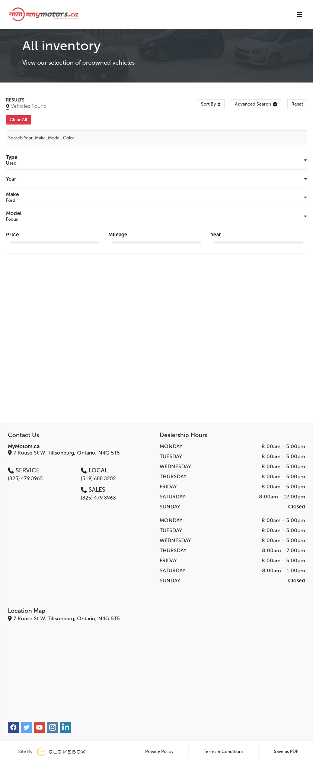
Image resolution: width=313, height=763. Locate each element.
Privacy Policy (159, 751)
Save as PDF (286, 751)
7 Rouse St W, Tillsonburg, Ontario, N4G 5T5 (64, 453)
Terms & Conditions (223, 751)
